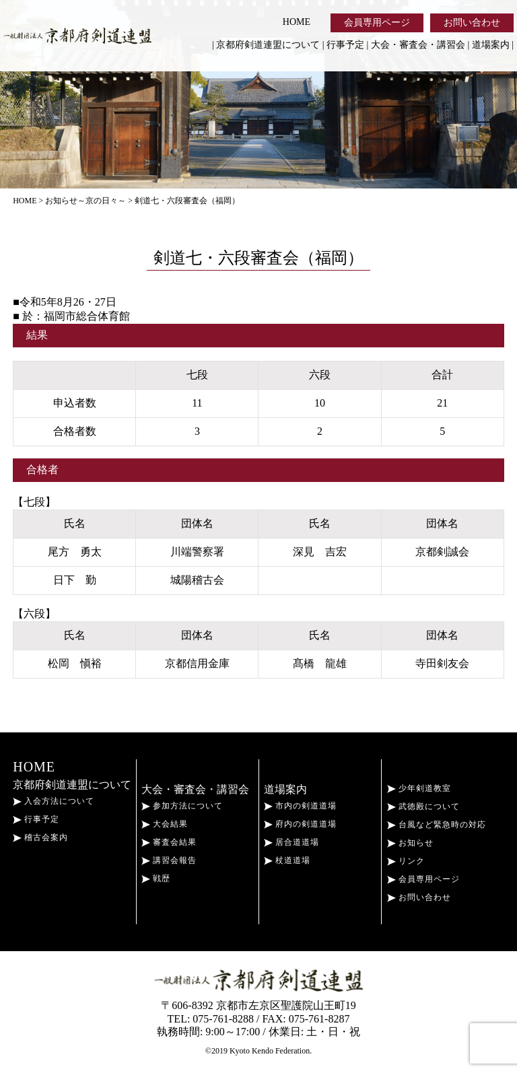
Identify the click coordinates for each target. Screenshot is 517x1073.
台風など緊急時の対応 (436, 824)
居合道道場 (291, 842)
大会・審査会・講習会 (418, 45)
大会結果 (164, 824)
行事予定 (345, 45)
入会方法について (53, 801)
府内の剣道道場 (300, 824)
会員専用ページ (377, 23)
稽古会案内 (40, 837)
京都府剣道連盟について (268, 45)
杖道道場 (287, 860)
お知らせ (410, 842)
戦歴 (155, 878)
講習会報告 (169, 860)
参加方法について (182, 805)
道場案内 (491, 45)
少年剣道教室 (419, 788)
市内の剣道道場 (300, 805)
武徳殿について (423, 806)
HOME (296, 22)
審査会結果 (169, 842)
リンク (406, 861)
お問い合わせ (472, 23)
